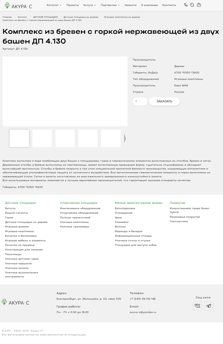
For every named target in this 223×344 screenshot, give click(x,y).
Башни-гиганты (16, 213)
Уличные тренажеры (74, 227)
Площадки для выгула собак (136, 245)
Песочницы (13, 254)
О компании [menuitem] (149, 5)
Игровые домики (17, 227)
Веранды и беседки (129, 231)
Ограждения (124, 213)
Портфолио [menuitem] (109, 5)
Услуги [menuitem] (88, 5)
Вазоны (120, 227)
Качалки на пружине (20, 245)
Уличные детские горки (22, 259)
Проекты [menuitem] (73, 5)
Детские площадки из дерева (26, 222)
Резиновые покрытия (185, 217)
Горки (9, 217)
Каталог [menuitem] (53, 5)
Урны (118, 217)
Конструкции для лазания (24, 249)
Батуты (10, 208)
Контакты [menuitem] (169, 5)
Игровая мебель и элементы (25, 240)
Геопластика (179, 221)
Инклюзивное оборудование (80, 208)
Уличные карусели (18, 263)
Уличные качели (17, 268)
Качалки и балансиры (21, 236)
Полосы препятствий (75, 217)
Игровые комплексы (19, 231)
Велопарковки (125, 208)
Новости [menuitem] (131, 5)
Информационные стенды (133, 236)
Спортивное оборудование (79, 213)
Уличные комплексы (74, 222)
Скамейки (122, 222)
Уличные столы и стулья (133, 240)
